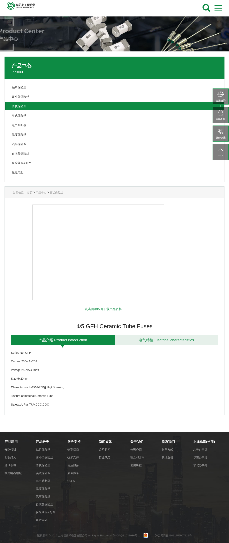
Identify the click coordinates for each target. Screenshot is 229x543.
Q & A (71, 481)
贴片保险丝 (43, 449)
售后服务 (73, 465)
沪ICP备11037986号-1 (128, 535)
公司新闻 (104, 449)
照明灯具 (10, 457)
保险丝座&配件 (45, 512)
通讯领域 (10, 465)
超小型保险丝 (44, 457)
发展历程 (136, 465)
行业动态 (104, 457)
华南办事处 (200, 457)
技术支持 (73, 457)
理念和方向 (137, 457)
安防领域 (10, 449)
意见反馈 (167, 457)
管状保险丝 (56, 192)
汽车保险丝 (43, 496)
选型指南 (73, 449)
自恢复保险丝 (44, 504)
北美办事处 (200, 449)
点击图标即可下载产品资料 (103, 309)
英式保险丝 (43, 473)
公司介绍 (136, 449)
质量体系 (73, 473)
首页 (29, 192)
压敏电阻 (41, 520)
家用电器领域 (13, 473)
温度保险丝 (43, 488)
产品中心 (41, 192)
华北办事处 (200, 465)
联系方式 (167, 449)
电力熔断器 (43, 481)
